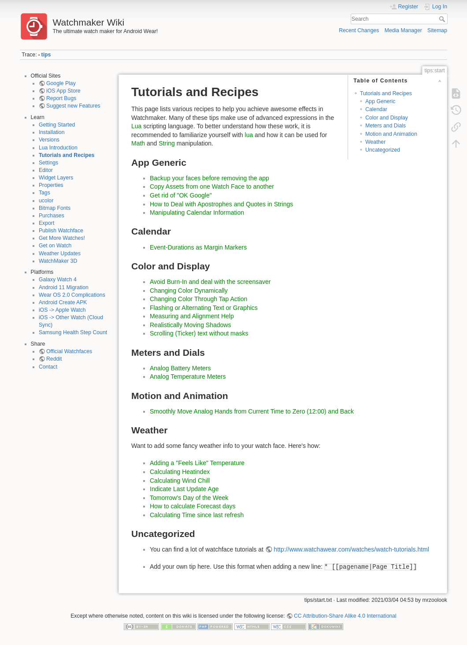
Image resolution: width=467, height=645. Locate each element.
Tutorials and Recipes (66, 155)
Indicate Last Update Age (184, 488)
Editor (46, 170)
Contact (48, 367)
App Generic (380, 101)
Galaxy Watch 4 (58, 279)
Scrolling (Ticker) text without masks (199, 333)
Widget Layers (56, 178)
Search (443, 19)
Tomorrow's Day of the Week (189, 497)
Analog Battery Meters (180, 368)
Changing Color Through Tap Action (198, 298)
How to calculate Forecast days (193, 506)
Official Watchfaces (69, 351)
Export (46, 223)
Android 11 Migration (64, 287)
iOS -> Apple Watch (62, 310)
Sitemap (437, 30)
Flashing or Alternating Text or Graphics (204, 307)
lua (249, 134)
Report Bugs (61, 98)
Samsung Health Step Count (73, 332)
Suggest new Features (73, 106)
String (167, 143)
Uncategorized (382, 150)
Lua (136, 126)
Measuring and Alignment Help (192, 316)
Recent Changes (359, 30)
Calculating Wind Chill (180, 480)
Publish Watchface (61, 230)
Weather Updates (60, 253)
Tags (44, 193)
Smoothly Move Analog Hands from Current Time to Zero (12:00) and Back (252, 411)
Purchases (51, 216)
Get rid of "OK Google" (181, 195)
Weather (375, 142)
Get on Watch (55, 245)
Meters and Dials (385, 126)
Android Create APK (63, 302)
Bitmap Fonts (54, 208)
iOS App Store (63, 91)
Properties (51, 185)
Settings (48, 163)
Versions (49, 140)
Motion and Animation (391, 134)
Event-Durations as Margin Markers (198, 247)
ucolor (46, 201)
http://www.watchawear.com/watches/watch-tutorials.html (351, 549)
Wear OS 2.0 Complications (72, 295)
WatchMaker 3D (58, 261)
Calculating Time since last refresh (197, 514)
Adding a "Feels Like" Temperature (197, 462)
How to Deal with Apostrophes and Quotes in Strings (221, 204)
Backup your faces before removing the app (209, 178)
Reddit (54, 359)
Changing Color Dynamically (189, 290)
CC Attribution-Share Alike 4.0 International (345, 616)
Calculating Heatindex (180, 471)
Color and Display (386, 118)
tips (46, 55)
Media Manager (403, 30)
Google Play (61, 83)
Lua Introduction (58, 148)
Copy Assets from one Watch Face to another (212, 186)
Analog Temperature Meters (188, 376)
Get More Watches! (62, 238)
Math (138, 143)
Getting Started (57, 125)
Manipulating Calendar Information (197, 212)
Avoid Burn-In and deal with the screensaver (210, 281)
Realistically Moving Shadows (190, 324)
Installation (52, 132)
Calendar (376, 109)
